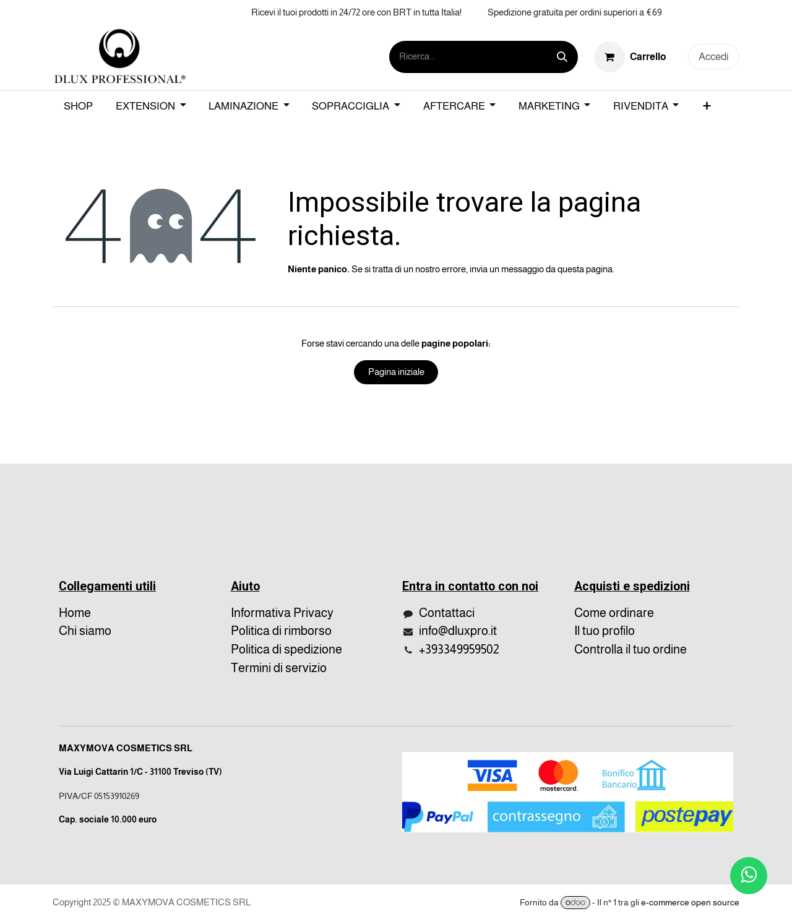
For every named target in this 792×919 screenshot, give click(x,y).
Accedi (714, 57)
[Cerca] (562, 57)
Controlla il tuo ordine (630, 649)
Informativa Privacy (282, 612)
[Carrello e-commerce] (630, 56)
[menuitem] (79, 106)
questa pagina (585, 269)
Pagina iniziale (396, 371)
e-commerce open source (690, 902)
